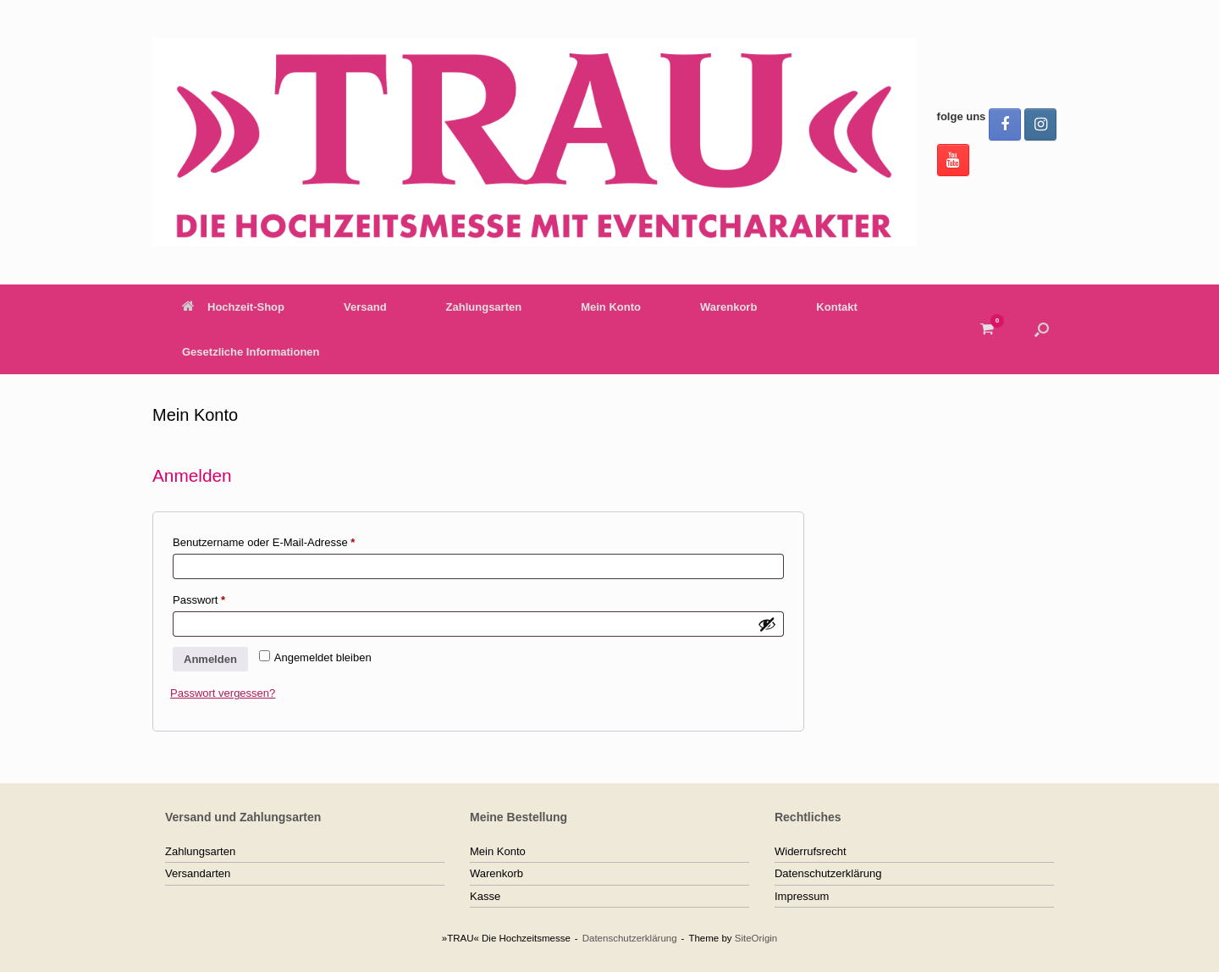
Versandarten (197, 873)
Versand (365, 307)
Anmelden (210, 659)
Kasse (485, 896)
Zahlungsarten (484, 307)
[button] (1042, 329)
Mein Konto (611, 307)
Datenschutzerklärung (828, 873)
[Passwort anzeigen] (767, 624)
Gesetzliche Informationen (251, 351)
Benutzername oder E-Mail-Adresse (292, 540)
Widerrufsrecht (811, 851)
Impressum (802, 896)
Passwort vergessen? (222, 693)
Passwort (227, 597)
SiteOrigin (756, 938)
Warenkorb (728, 307)
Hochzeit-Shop (233, 307)
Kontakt (836, 307)
